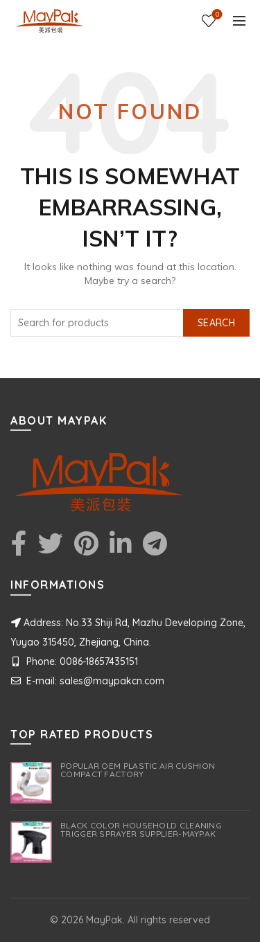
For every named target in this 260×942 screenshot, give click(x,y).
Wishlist (216, 14)
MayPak (104, 920)
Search (216, 323)
